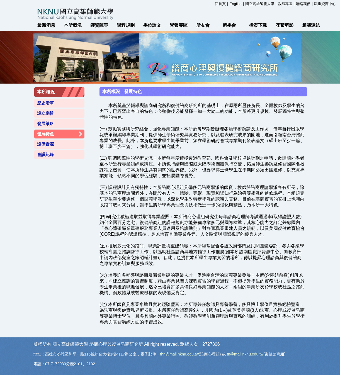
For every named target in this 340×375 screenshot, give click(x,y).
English (235, 4)
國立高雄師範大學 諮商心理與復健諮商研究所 (170, 14)
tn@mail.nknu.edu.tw (245, 354)
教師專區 (285, 4)
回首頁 (220, 4)
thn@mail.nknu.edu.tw (179, 354)
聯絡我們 (303, 4)
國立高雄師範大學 (259, 4)
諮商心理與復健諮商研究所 (116, 344)
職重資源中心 (325, 4)
